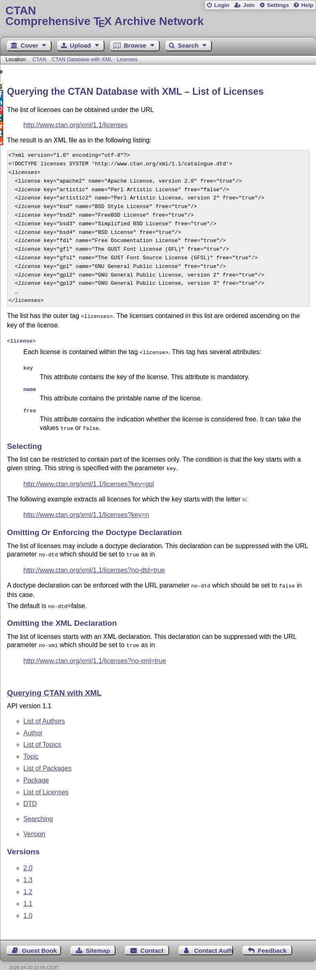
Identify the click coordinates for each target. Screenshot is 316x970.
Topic (31, 745)
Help (307, 5)
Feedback (272, 939)
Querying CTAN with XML (54, 682)
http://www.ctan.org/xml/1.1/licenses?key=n (86, 507)
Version (34, 823)
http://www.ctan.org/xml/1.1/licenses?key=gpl (88, 477)
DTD (30, 792)
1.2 (27, 881)
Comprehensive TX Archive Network (157, 16)
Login (221, 5)
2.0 (27, 857)
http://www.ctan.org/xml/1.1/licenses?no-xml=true (94, 650)
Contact (152, 939)
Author (33, 722)
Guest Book (39, 939)
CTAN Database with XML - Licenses (95, 59)
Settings (278, 5)
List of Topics (42, 733)
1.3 (27, 869)
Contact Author (213, 939)
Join (249, 5)
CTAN (39, 59)
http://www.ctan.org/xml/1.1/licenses (75, 124)
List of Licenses (45, 781)
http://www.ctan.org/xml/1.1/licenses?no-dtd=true (94, 561)
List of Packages (47, 757)
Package (36, 769)
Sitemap (98, 939)
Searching (38, 808)
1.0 (27, 904)
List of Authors (44, 710)
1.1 (27, 893)
